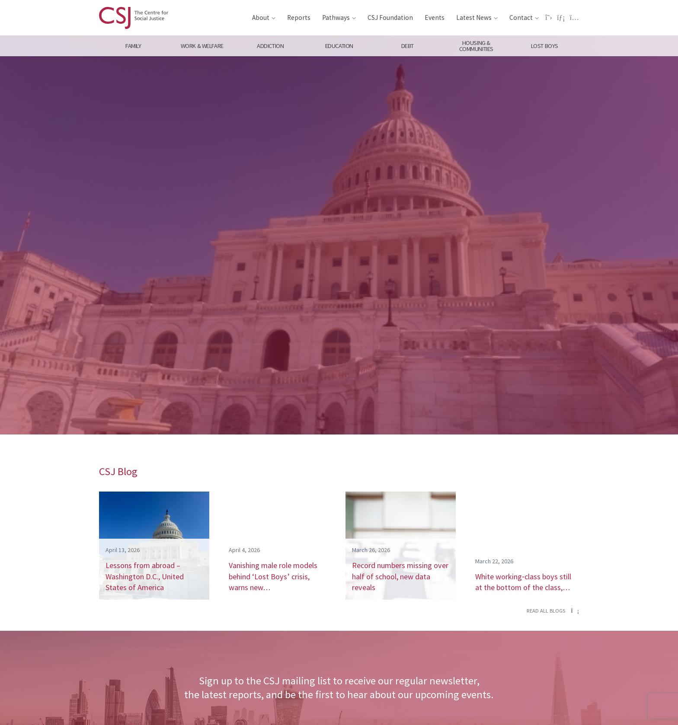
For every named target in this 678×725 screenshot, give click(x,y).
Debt (407, 46)
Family (133, 46)
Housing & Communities (476, 46)
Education (339, 46)
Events (435, 17)
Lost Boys (544, 46)
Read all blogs (553, 610)
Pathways (336, 17)
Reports (298, 17)
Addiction (270, 46)
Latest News (474, 17)
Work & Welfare (201, 46)
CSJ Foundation (390, 17)
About (260, 17)
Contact (521, 17)
